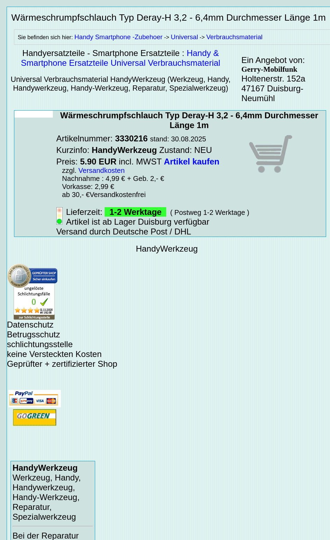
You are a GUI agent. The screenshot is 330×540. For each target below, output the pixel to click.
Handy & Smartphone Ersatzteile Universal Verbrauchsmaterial (120, 58)
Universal (184, 37)
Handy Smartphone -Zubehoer (119, 37)
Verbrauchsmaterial (234, 37)
